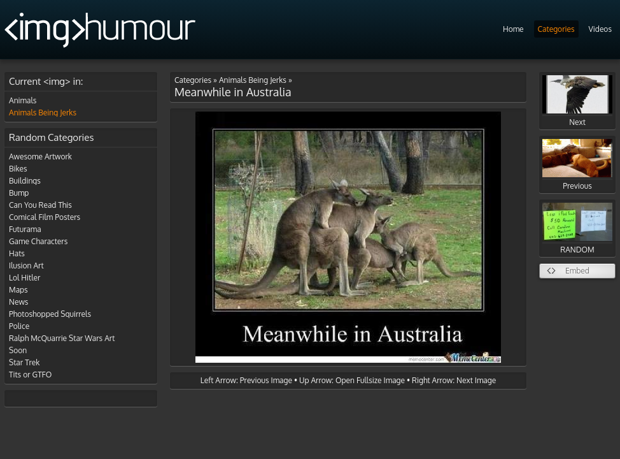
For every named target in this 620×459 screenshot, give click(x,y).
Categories (556, 29)
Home (513, 29)
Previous (577, 165)
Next (577, 101)
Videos (600, 29)
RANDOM (577, 228)
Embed (577, 270)
